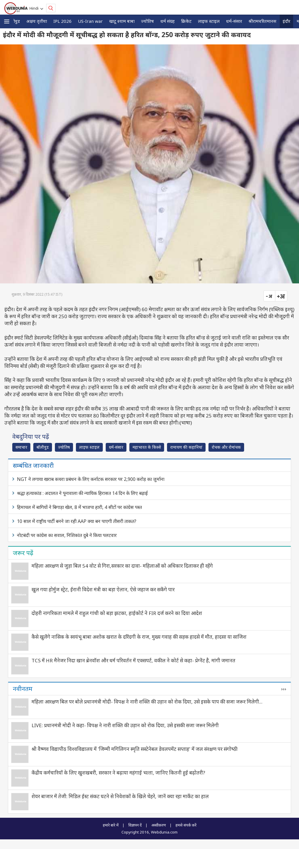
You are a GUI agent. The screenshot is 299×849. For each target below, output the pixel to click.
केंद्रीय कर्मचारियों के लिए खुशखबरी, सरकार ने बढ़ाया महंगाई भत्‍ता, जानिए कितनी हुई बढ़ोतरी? (118, 772)
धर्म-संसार (234, 21)
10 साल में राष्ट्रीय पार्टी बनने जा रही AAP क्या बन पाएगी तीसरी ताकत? (76, 521)
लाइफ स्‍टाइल (209, 21)
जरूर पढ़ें (23, 553)
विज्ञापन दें (135, 825)
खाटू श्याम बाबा (122, 21)
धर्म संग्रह (167, 21)
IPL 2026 (62, 21)
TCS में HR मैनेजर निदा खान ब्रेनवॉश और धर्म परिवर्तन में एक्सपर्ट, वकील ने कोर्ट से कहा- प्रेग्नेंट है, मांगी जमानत (133, 660)
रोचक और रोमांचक (226, 447)
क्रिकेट (186, 21)
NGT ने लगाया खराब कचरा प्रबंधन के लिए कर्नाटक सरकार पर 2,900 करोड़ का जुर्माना (90, 479)
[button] (6, 21)
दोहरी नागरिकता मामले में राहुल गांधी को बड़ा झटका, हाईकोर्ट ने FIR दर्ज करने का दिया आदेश (117, 613)
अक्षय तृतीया (36, 21)
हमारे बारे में (111, 825)
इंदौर (286, 21)
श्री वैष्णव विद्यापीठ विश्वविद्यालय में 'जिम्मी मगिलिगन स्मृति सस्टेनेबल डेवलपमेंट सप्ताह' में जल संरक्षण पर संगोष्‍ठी (134, 749)
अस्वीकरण (158, 825)
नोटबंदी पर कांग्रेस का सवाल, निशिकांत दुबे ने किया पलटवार (67, 535)
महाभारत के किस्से (147, 447)
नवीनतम (22, 689)
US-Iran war (90, 21)
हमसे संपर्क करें (186, 825)
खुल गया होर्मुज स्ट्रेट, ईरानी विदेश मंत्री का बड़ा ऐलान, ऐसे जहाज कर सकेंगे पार (103, 589)
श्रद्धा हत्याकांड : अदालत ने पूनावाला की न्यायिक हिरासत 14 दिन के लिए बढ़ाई (82, 493)
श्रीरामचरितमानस (262, 21)
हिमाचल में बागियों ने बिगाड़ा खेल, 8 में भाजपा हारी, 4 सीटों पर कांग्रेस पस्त (79, 507)
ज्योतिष (147, 21)
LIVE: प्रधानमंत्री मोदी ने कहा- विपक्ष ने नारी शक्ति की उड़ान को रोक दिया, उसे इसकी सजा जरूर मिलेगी (125, 725)
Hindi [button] (34, 8)
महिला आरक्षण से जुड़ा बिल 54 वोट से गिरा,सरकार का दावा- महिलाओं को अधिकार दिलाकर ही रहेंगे (122, 565)
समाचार (21, 447)
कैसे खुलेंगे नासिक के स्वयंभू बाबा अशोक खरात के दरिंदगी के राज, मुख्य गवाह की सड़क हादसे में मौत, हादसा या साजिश (139, 636)
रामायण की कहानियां (186, 447)
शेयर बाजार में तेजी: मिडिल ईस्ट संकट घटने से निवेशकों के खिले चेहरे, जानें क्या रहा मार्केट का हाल (120, 796)
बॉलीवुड (13, 21)
